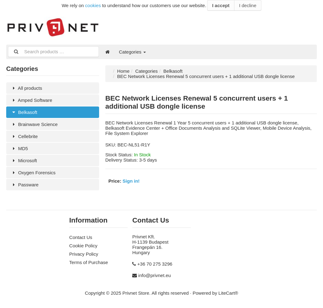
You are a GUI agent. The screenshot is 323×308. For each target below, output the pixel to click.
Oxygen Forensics (33, 172)
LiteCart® (228, 293)
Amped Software (31, 100)
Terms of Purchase (88, 262)
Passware (24, 184)
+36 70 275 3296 (154, 264)
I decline (247, 5)
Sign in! (131, 181)
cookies (93, 5)
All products (26, 88)
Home (123, 71)
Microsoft (24, 160)
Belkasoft (24, 112)
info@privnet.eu (154, 275)
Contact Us (80, 237)
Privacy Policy (83, 254)
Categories (132, 51)
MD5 (19, 148)
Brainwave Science (34, 124)
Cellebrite (24, 136)
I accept (220, 5)
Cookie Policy (83, 245)
